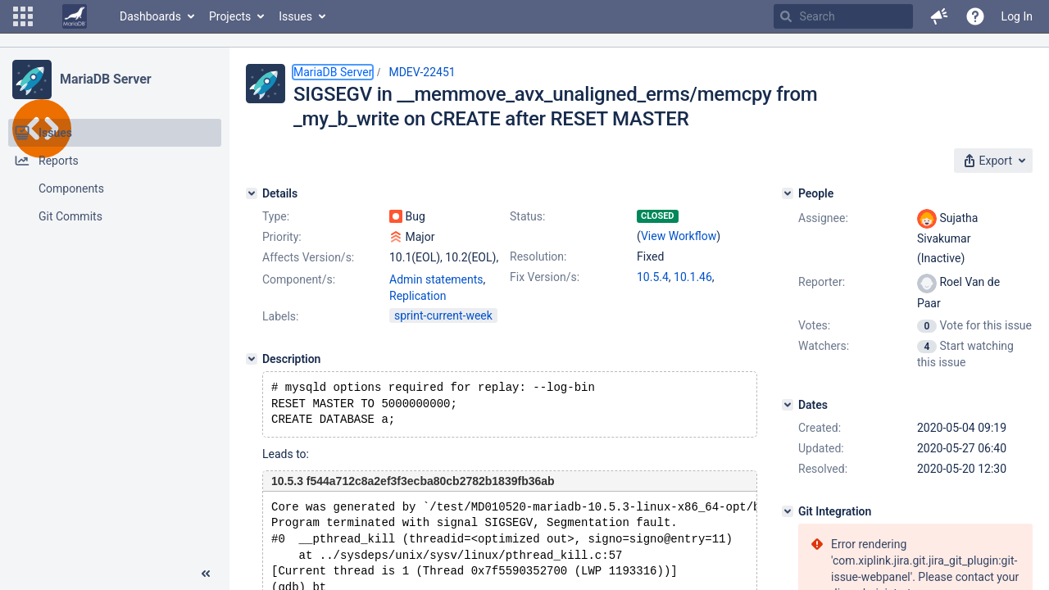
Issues (295, 16)
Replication (417, 295)
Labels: (280, 316)
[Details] (251, 193)
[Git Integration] (787, 511)
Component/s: (298, 279)
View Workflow (678, 236)
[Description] (251, 359)
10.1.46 (693, 277)
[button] (23, 16)
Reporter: (821, 281)
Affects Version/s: (308, 257)
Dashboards (150, 16)
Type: (275, 216)
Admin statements (436, 279)
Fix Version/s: (544, 277)
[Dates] (787, 405)
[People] (787, 193)
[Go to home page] (74, 16)
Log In (1017, 16)
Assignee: (823, 218)
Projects (230, 16)
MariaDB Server (105, 79)
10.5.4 (653, 277)
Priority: (282, 236)
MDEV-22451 (421, 72)
